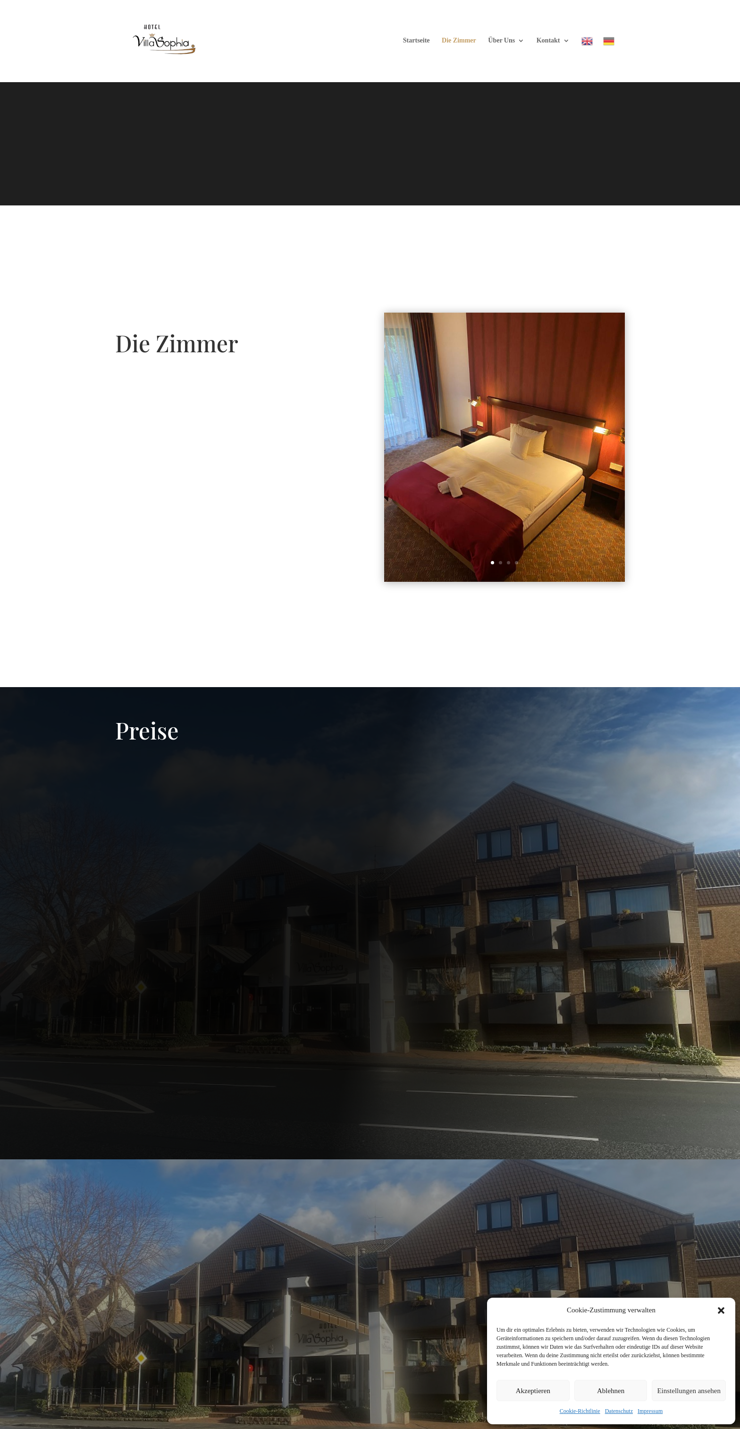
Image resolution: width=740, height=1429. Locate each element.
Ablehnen (610, 1391)
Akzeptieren (533, 1391)
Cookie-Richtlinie (580, 1411)
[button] (721, 1310)
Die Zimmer (459, 40)
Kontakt (548, 40)
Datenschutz (619, 1411)
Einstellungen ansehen (689, 1391)
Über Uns (501, 40)
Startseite (416, 40)
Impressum (650, 1411)
